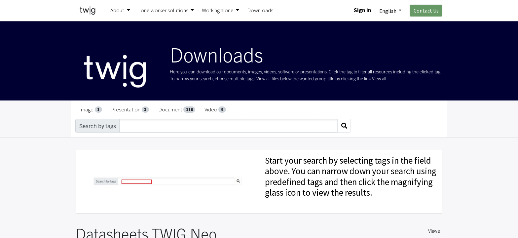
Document (177, 109)
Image (90, 109)
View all (435, 231)
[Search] (344, 126)
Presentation (130, 109)
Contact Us (426, 10)
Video (215, 109)
